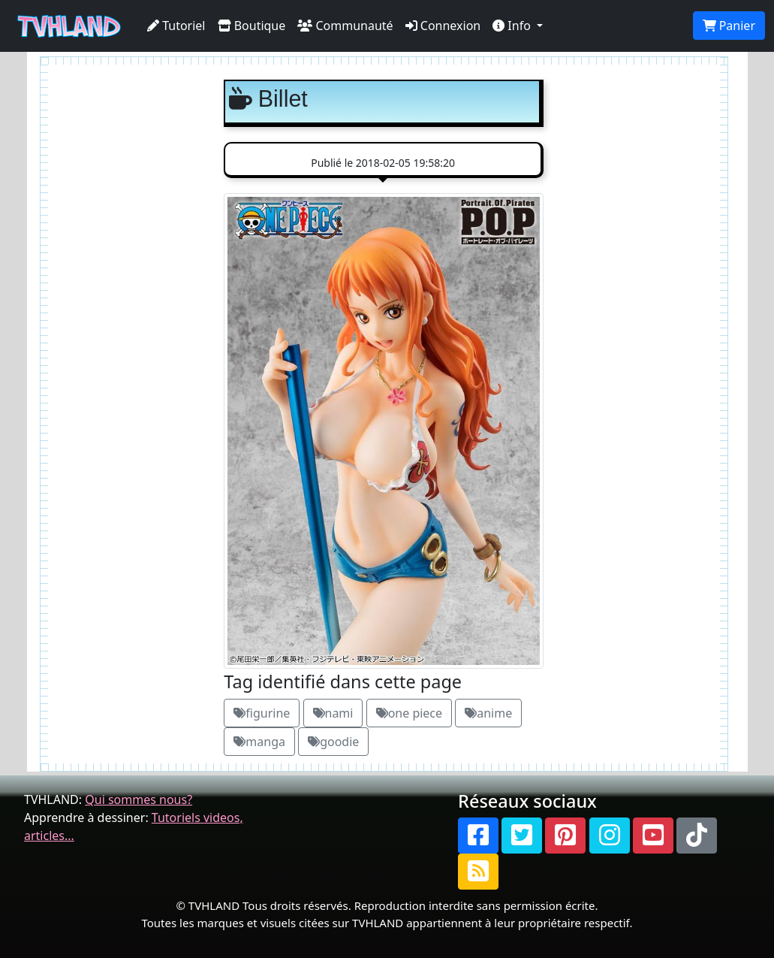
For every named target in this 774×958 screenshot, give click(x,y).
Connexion (443, 25)
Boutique (252, 25)
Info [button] (513, 25)
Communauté (345, 25)
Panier (729, 25)
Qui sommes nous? (138, 799)
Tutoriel (176, 25)
